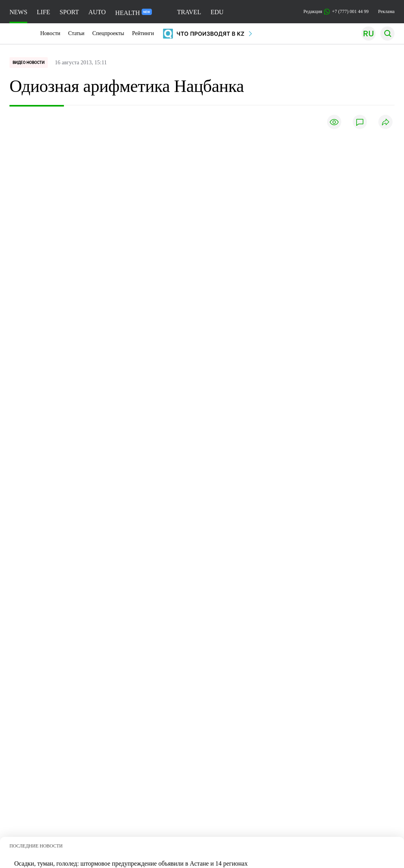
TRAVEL (189, 12)
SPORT (69, 12)
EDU (217, 12)
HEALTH (133, 12)
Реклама (386, 11)
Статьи (76, 33)
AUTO (97, 12)
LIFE (43, 12)
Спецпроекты (108, 33)
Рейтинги (143, 33)
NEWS (18, 12)
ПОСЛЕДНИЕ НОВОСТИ (36, 843)
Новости (50, 33)
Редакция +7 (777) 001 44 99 (335, 12)
